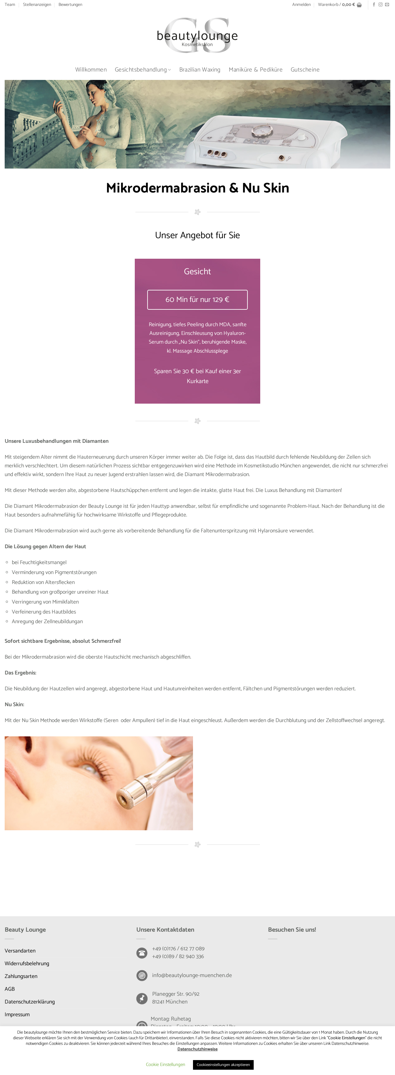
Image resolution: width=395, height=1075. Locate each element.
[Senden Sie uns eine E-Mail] (387, 4)
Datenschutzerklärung (30, 1002)
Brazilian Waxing (200, 70)
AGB (10, 989)
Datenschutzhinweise (197, 1049)
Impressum (17, 1014)
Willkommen (91, 70)
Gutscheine (305, 70)
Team (10, 4)
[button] (301, 5)
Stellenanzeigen (37, 4)
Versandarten (20, 951)
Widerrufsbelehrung (27, 963)
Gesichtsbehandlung (143, 70)
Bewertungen (70, 4)
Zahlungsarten (21, 976)
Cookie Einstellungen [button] (165, 1064)
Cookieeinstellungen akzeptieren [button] (223, 1065)
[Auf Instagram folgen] (381, 4)
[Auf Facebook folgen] (374, 4)
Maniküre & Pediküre (256, 70)
